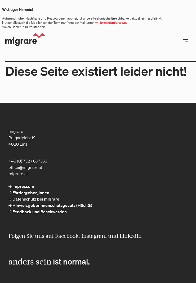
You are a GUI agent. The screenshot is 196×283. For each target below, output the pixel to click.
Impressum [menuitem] (23, 186)
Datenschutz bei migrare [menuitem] (35, 199)
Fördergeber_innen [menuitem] (30, 192)
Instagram (94, 235)
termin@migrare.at (113, 22)
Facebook (66, 235)
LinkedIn (130, 235)
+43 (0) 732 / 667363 (27, 161)
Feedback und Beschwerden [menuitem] (39, 211)
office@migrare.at (25, 167)
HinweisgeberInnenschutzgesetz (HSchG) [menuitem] (52, 205)
